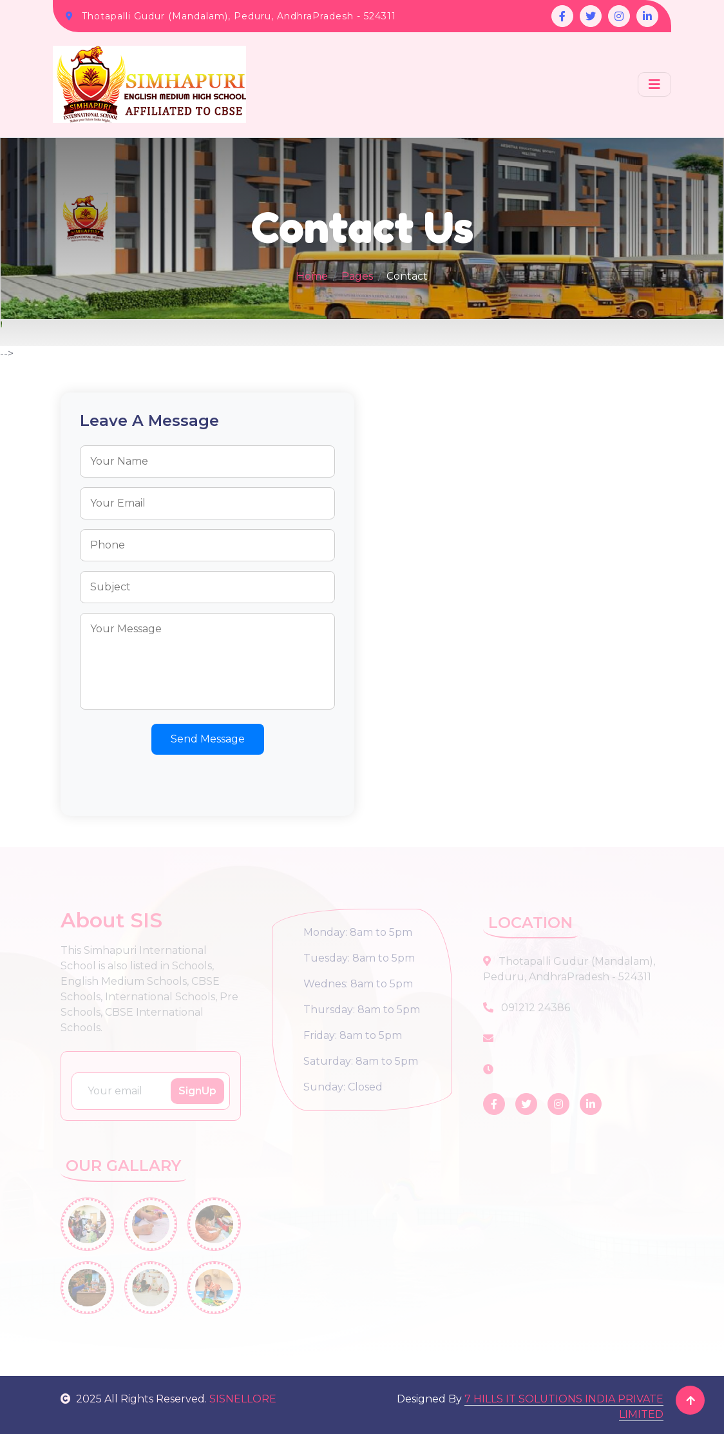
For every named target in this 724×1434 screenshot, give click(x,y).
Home (312, 276)
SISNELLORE (242, 1399)
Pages (357, 276)
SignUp (197, 1091)
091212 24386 (526, 1008)
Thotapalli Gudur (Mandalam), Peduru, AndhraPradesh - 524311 (239, 16)
